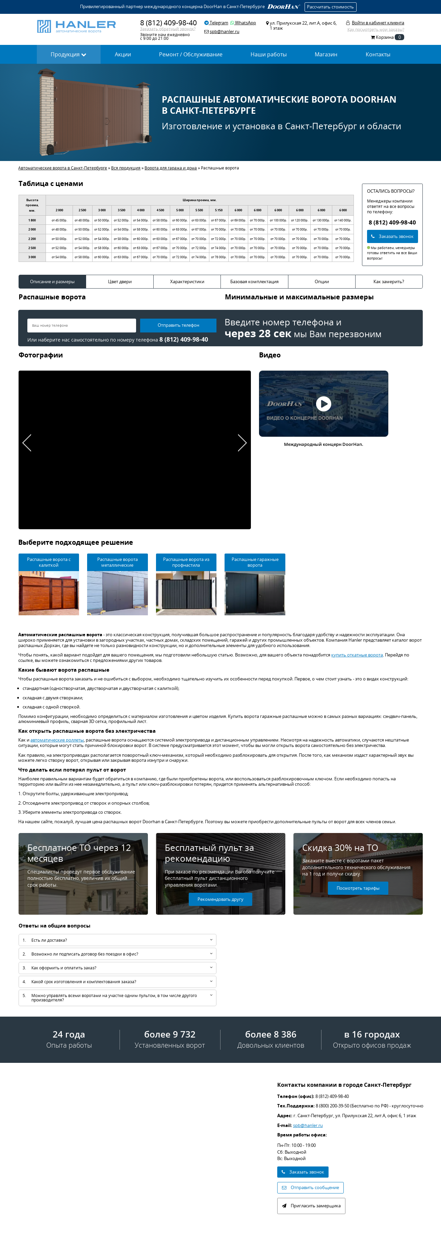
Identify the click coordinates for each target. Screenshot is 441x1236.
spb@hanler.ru (308, 1125)
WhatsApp (243, 23)
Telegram (216, 23)
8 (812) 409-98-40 (168, 22)
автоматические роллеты (57, 740)
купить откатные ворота (357, 655)
